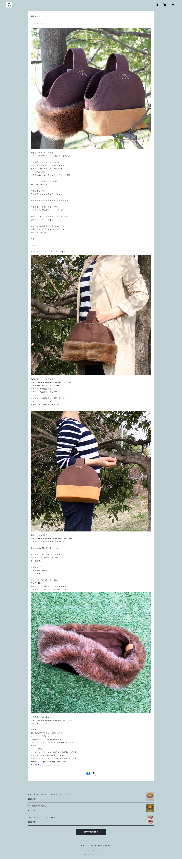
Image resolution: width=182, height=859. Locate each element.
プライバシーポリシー (79, 846)
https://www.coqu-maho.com (49, 765)
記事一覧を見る (91, 831)
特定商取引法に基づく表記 (101, 846)
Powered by (91, 854)
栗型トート (35, 16)
